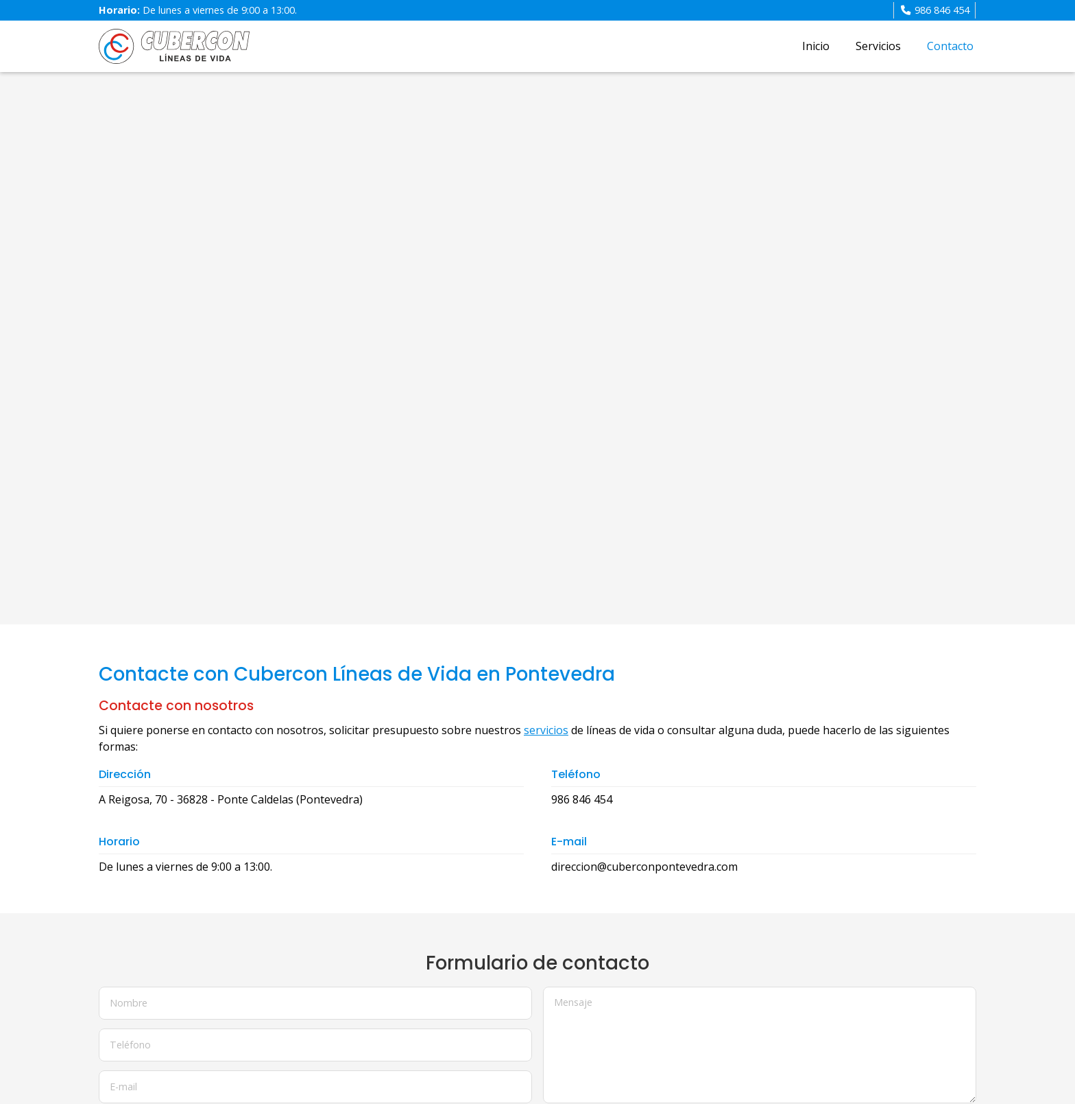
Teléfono (130, 1044)
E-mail (123, 1085)
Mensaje (573, 1002)
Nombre (128, 1002)
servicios (546, 730)
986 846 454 (581, 799)
